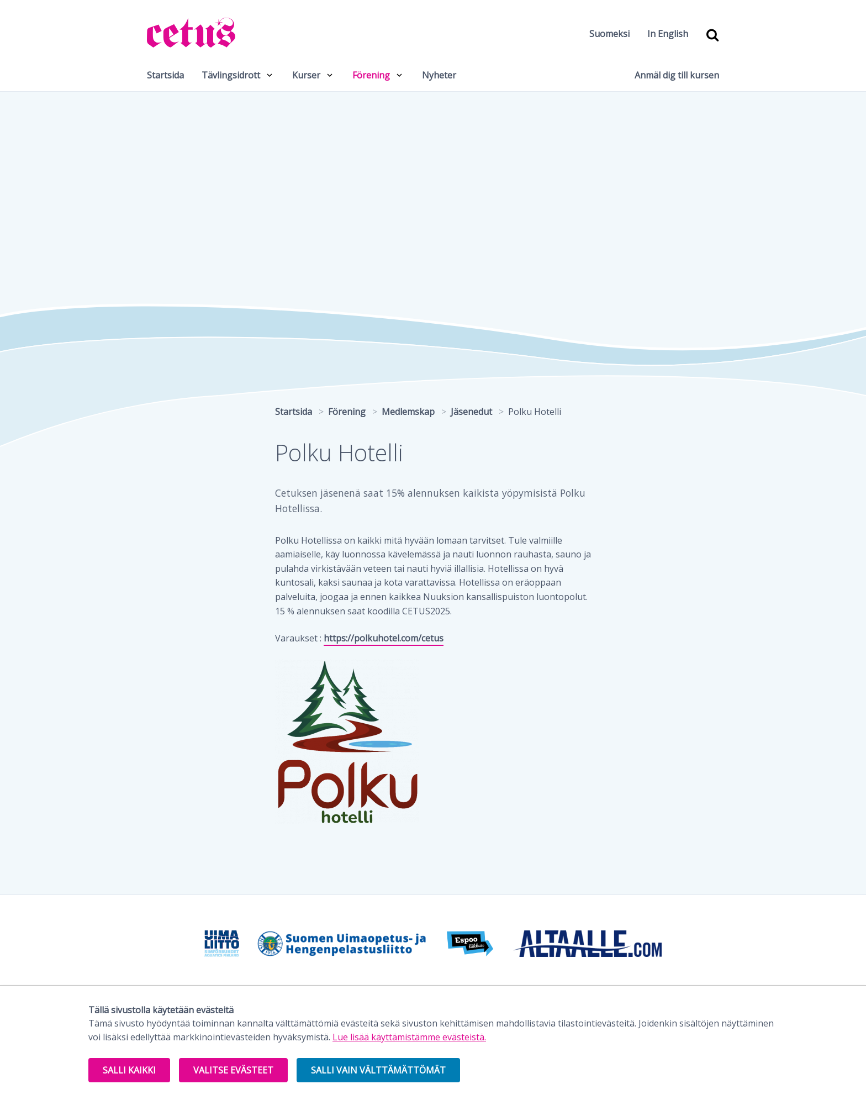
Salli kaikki (129, 1070)
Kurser (306, 75)
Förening (371, 75)
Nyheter (439, 75)
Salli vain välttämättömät (378, 1070)
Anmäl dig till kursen (677, 75)
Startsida (165, 75)
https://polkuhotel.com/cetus (383, 638)
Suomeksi (609, 34)
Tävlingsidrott (231, 75)
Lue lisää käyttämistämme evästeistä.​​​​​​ (409, 1037)
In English (667, 34)
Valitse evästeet (233, 1070)
